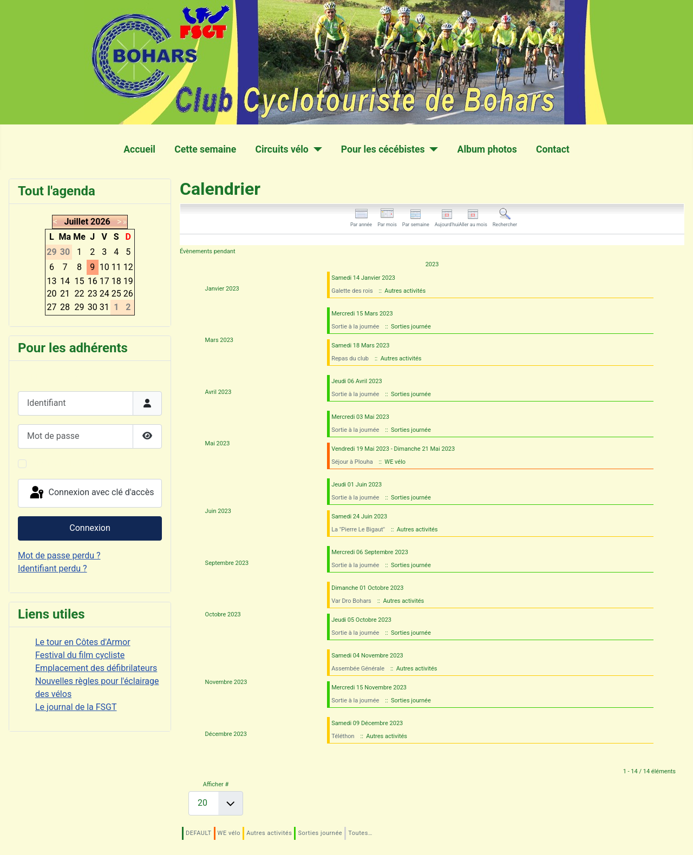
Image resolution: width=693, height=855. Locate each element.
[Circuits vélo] (315, 149)
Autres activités (269, 833)
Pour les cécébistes (383, 149)
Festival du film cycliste (80, 655)
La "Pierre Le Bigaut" (358, 529)
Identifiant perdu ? (52, 568)
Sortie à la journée (355, 326)
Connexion (89, 528)
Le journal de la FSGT (76, 707)
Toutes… (360, 833)
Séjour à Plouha (352, 461)
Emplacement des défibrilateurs (96, 668)
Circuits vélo (281, 149)
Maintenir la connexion (74, 463)
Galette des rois (351, 290)
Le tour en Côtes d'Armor (82, 642)
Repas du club (350, 358)
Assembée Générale (357, 668)
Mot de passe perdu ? (59, 555)
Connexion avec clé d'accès (91, 493)
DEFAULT (199, 833)
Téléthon (342, 736)
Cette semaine (205, 149)
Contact (553, 149)
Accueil (139, 149)
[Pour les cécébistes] (432, 149)
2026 (100, 221)
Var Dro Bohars (351, 600)
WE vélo (229, 833)
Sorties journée (320, 833)
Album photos (487, 149)
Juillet (76, 221)
